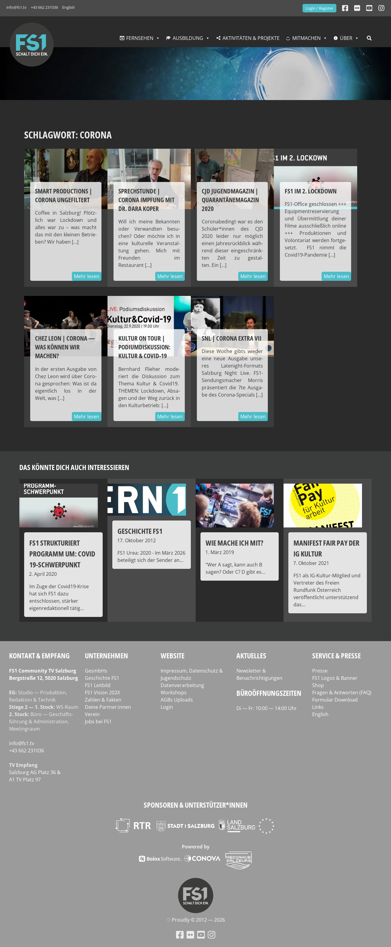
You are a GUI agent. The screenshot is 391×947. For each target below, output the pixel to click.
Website (172, 655)
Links (318, 707)
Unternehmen (106, 655)
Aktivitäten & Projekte (251, 38)
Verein (92, 714)
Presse (320, 670)
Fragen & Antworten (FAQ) (341, 692)
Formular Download (335, 699)
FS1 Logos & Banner (334, 678)
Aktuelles (251, 655)
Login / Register (319, 8)
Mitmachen (306, 38)
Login (167, 707)
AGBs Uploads (177, 699)
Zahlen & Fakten (103, 699)
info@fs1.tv (16, 7)
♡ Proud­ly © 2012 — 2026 (195, 919)
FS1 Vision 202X (102, 692)
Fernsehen (139, 38)
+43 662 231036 (44, 7)
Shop (318, 685)
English (68, 7)
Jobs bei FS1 (98, 721)
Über (346, 38)
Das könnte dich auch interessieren (74, 467)
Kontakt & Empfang (39, 655)
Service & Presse (336, 655)
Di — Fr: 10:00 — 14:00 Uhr (266, 708)
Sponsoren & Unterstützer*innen (196, 805)
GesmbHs (96, 670)
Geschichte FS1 (102, 678)
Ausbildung (188, 38)
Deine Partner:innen (108, 707)
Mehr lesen (86, 276)
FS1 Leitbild (98, 685)
